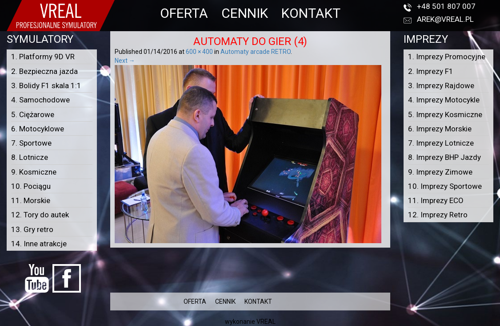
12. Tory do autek (40, 214)
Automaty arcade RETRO (255, 51)
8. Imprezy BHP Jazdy (444, 157)
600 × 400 (199, 51)
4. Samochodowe (40, 99)
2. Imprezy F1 (430, 71)
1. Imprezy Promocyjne (446, 56)
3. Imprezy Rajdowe (441, 85)
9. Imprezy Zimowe (440, 171)
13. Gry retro (32, 229)
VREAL (266, 321)
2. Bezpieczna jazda (44, 71)
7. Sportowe (31, 143)
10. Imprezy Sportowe (445, 186)
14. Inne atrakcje (39, 243)
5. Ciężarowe (32, 114)
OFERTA (184, 13)
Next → (125, 60)
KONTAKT (310, 13)
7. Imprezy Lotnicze (441, 143)
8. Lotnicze (29, 157)
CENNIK (244, 13)
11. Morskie (30, 200)
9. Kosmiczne (33, 171)
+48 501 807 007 (446, 6)
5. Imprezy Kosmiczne (445, 114)
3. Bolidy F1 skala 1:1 (46, 85)
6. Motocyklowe (37, 128)
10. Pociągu (31, 186)
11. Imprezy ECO (436, 200)
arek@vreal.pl (445, 19)
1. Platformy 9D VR (43, 56)
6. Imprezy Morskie (440, 128)
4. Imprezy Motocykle (444, 99)
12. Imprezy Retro (438, 214)
